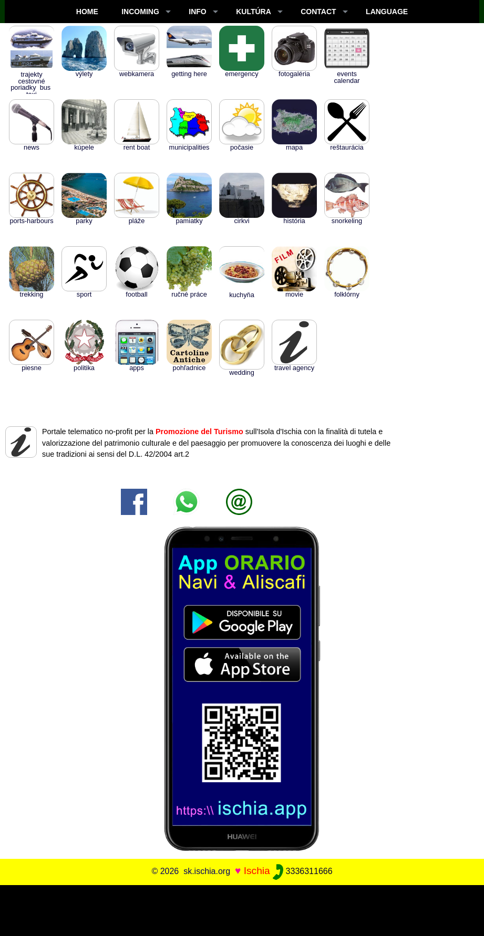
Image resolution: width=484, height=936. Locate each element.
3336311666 (302, 871)
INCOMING (140, 11)
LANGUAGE (387, 11)
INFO (197, 11)
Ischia (257, 870)
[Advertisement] (242, 908)
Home (87, 11)
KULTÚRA (253, 11)
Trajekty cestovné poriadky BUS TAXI (31, 71)
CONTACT (318, 11)
